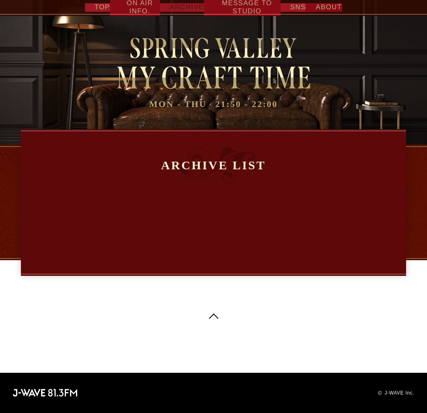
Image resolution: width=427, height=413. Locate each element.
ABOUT (325, 7)
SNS (298, 7)
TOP (96, 7)
